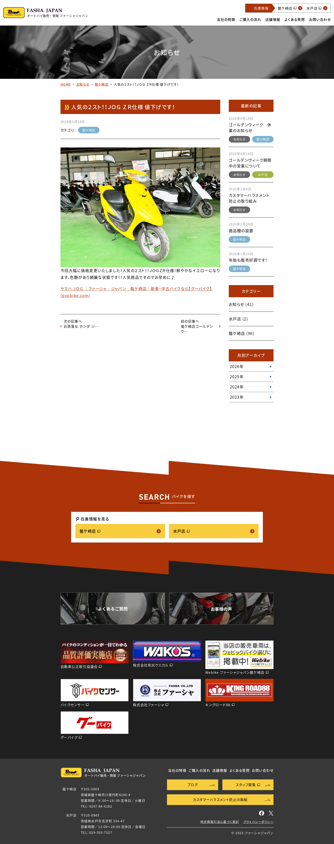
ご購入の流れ (250, 19)
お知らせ (82, 84)
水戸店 (263, 174)
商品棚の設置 (241, 231)
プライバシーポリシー (258, 821)
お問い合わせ (320, 19)
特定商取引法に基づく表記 (219, 821)
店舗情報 (272, 19)
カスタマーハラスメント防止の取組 (220, 799)
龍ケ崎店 (102, 84)
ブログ (192, 784)
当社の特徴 (226, 19)
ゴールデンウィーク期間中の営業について (250, 163)
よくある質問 (295, 19)
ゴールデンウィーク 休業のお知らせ (250, 127)
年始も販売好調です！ (248, 260)
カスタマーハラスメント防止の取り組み (249, 198)
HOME (65, 84)
